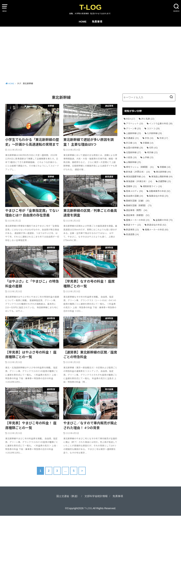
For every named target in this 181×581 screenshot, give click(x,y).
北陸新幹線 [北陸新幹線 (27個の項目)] (133, 152)
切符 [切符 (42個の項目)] (153, 147)
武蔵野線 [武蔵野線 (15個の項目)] (164, 181)
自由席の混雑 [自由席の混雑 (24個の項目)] (134, 196)
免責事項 (97, 21)
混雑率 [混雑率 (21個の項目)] (131, 186)
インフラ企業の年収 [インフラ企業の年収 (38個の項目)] (160, 123)
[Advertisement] (90, 53)
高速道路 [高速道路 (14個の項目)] (132, 234)
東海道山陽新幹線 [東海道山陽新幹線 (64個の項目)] (162, 176)
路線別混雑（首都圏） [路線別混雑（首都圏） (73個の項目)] (139, 205)
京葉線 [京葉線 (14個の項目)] (148, 143)
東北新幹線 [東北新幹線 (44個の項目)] (163, 172)
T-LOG (90, 7)
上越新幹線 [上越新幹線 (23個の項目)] (133, 133)
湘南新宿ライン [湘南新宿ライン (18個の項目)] (152, 186)
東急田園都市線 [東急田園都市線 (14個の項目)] (135, 176)
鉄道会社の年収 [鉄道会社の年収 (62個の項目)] (156, 225)
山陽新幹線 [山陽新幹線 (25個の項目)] (133, 162)
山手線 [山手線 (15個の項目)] (148, 157)
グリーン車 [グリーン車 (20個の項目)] (133, 128)
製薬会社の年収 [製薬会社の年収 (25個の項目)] (158, 196)
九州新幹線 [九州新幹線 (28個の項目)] (154, 133)
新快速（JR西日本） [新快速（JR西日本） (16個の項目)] (138, 172)
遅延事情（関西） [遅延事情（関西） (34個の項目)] (136, 210)
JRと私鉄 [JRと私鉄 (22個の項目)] (147, 119)
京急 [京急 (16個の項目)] (149, 138)
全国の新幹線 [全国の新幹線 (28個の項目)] (134, 147)
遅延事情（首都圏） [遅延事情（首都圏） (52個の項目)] (138, 215)
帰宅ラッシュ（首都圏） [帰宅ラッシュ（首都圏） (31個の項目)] (140, 167)
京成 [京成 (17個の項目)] (163, 138)
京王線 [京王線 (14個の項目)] (131, 143)
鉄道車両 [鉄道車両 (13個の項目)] (132, 229)
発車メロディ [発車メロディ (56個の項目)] (134, 191)
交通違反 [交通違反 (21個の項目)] (132, 138)
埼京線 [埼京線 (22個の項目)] (152, 152)
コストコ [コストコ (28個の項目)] (153, 128)
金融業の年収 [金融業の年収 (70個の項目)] (164, 220)
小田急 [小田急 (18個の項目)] (131, 157)
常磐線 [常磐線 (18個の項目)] (165, 167)
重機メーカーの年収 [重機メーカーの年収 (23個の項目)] (138, 220)
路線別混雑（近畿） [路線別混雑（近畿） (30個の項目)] (138, 201)
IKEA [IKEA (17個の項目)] (130, 119)
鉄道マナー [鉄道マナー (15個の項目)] (133, 225)
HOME (83, 21)
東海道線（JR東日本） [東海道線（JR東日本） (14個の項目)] (139, 181)
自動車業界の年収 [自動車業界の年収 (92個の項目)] (159, 191)
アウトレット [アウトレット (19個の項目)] (134, 123)
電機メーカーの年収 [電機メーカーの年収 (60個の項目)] (156, 229)
